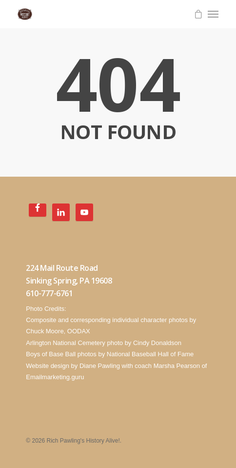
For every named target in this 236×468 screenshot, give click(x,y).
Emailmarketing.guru (55, 377)
